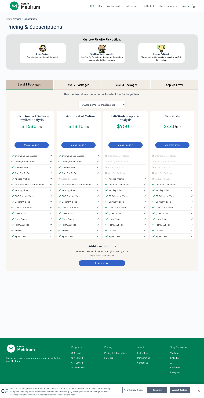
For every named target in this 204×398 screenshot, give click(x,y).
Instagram (175, 372)
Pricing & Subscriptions (115, 353)
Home (9, 19)
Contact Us (142, 362)
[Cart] (194, 6)
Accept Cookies (179, 390)
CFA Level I (76, 353)
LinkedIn (174, 358)
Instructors (142, 353)
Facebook (175, 367)
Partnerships (143, 358)
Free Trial (108, 358)
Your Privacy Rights (133, 390)
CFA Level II (77, 358)
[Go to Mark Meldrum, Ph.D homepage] (25, 6)
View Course (31, 145)
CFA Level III (77, 362)
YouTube (174, 353)
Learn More (102, 263)
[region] (102, 391)
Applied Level (78, 367)
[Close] (198, 390)
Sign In (185, 6)
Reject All (157, 390)
